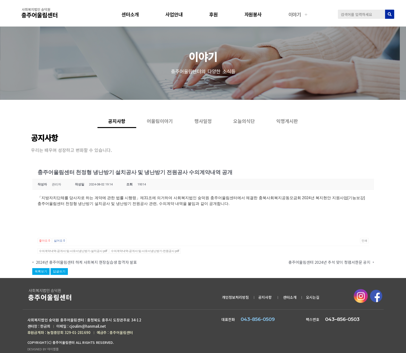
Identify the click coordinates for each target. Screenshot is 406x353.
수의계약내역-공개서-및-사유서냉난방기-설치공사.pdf (73, 251)
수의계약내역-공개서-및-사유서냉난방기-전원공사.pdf (145, 251)
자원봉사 (257, 14)
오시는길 (312, 297)
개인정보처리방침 (235, 297)
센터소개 (134, 14)
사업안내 (177, 14)
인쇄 (364, 241)
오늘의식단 (247, 124)
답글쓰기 (59, 272)
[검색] (389, 14)
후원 (217, 14)
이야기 (298, 14)
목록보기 (41, 272)
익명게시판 (292, 124)
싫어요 (59, 241)
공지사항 (361, 99)
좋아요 (44, 241)
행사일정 (203, 124)
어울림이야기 (157, 124)
